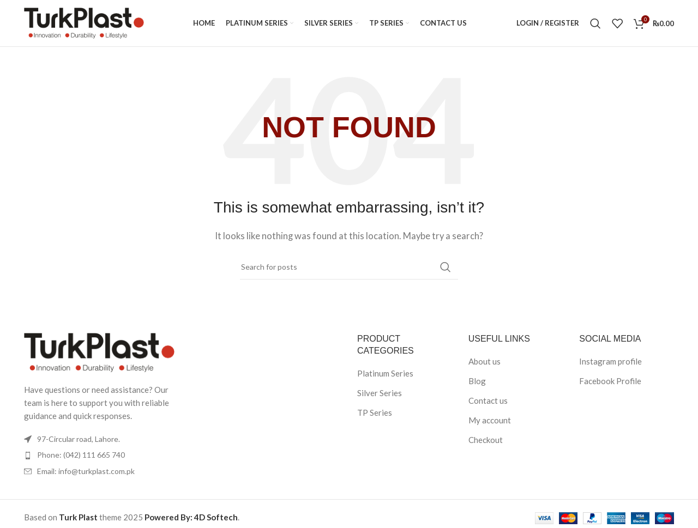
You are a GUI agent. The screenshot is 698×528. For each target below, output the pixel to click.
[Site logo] (84, 23)
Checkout (485, 442)
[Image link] (99, 354)
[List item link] (99, 458)
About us (484, 364)
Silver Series (379, 395)
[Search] (595, 24)
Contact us (488, 403)
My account (489, 423)
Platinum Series (385, 376)
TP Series (374, 415)
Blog (477, 384)
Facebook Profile (610, 384)
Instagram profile (610, 364)
